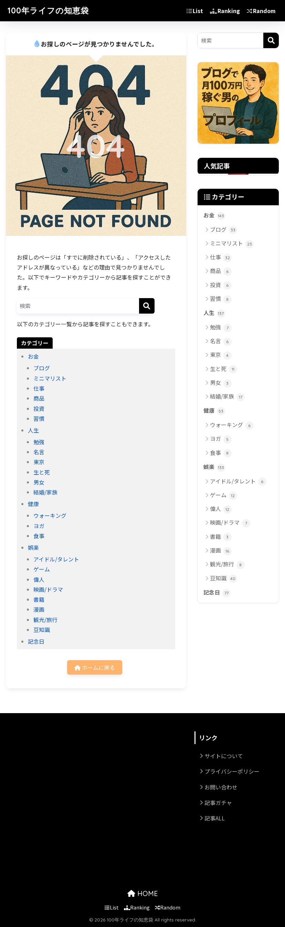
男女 (38, 482)
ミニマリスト (49, 378)
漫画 (38, 609)
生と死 (41, 472)
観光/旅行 (45, 619)
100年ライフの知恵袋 (48, 10)
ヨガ (38, 526)
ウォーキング (49, 515)
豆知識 (41, 629)
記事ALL (214, 818)
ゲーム (41, 569)
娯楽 (33, 547)
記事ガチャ (218, 802)
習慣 (38, 418)
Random (261, 11)
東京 (38, 462)
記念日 (36, 641)
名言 (38, 452)
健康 (33, 504)
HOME (142, 893)
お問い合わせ (220, 787)
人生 (33, 430)
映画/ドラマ (48, 589)
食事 (38, 536)
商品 (38, 398)
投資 (38, 408)
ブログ (41, 368)
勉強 (38, 442)
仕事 (38, 388)
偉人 (38, 579)
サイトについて (223, 756)
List (195, 11)
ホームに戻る (94, 667)
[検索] (147, 306)
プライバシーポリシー (232, 771)
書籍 (38, 599)
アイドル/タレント (56, 559)
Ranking (225, 11)
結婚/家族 (45, 492)
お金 (33, 356)
